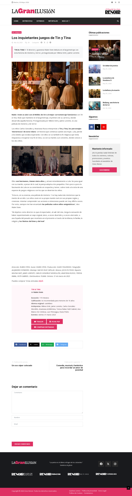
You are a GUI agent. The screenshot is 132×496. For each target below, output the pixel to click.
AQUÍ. (41, 281)
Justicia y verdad (100, 54)
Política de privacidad (89, 491)
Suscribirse (104, 170)
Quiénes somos (74, 491)
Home (16, 21)
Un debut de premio (110, 66)
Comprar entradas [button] (44, 327)
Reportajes (53, 21)
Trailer (38, 321)
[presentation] (29, 432)
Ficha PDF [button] (55, 321)
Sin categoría (16, 32)
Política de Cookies (76, 493)
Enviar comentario (22, 444)
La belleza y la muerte (111, 90)
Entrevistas (27, 21)
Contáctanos (88, 493)
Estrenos (40, 21)
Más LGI (66, 21)
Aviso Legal (102, 491)
